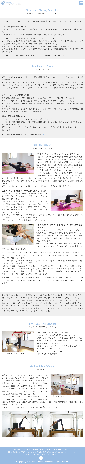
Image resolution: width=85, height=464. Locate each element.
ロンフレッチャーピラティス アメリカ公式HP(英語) (21, 134)
